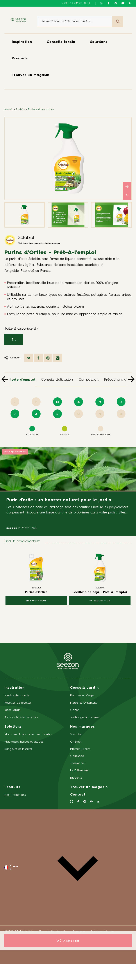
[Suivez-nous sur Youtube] (123, 3)
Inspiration (22, 42)
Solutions (98, 42)
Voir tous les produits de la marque (39, 243)
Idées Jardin (12, 710)
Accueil (8, 109)
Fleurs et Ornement (83, 702)
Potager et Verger (82, 695)
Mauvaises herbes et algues (23, 741)
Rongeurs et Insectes (18, 749)
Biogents (76, 777)
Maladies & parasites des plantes (28, 734)
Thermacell (78, 763)
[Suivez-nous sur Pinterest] (115, 3)
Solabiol (26, 238)
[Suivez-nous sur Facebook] (108, 3)
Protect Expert (80, 749)
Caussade (77, 756)
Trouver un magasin (30, 75)
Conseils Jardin (61, 42)
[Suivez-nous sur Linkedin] (130, 3)
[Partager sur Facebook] (38, 358)
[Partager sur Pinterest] (48, 358)
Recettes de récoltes (18, 702)
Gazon (74, 710)
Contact (77, 794)
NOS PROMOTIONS (76, 3)
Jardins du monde (16, 695)
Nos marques (82, 726)
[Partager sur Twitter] (28, 358)
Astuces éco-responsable (21, 717)
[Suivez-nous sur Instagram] (101, 3)
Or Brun (76, 741)
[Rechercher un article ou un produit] (74, 21)
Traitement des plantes (41, 109)
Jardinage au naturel (15, 452)
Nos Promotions (15, 795)
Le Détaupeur (79, 770)
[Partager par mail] (57, 358)
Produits (20, 58)
